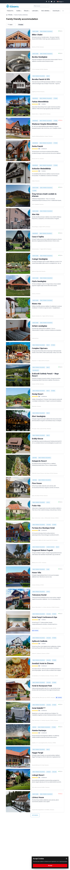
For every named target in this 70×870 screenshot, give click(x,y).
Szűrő (11, 24)
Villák (48, 569)
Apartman (35, 457)
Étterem (55, 98)
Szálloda (49, 524)
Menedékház (35, 98)
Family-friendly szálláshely (46, 31)
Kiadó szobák (35, 31)
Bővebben (35, 815)
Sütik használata (63, 861)
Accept (50, 865)
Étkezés (27, 10)
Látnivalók (35, 10)
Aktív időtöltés (45, 10)
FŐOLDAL (10, 14)
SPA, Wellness (36, 370)
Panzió (48, 367)
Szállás (19, 10)
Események (56, 10)
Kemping (34, 727)
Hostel (48, 502)
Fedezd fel (10, 10)
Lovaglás (49, 771)
